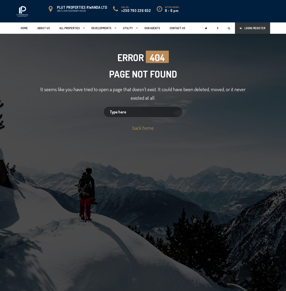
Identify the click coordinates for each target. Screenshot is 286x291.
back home (143, 126)
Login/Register (252, 28)
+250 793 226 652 (136, 10)
